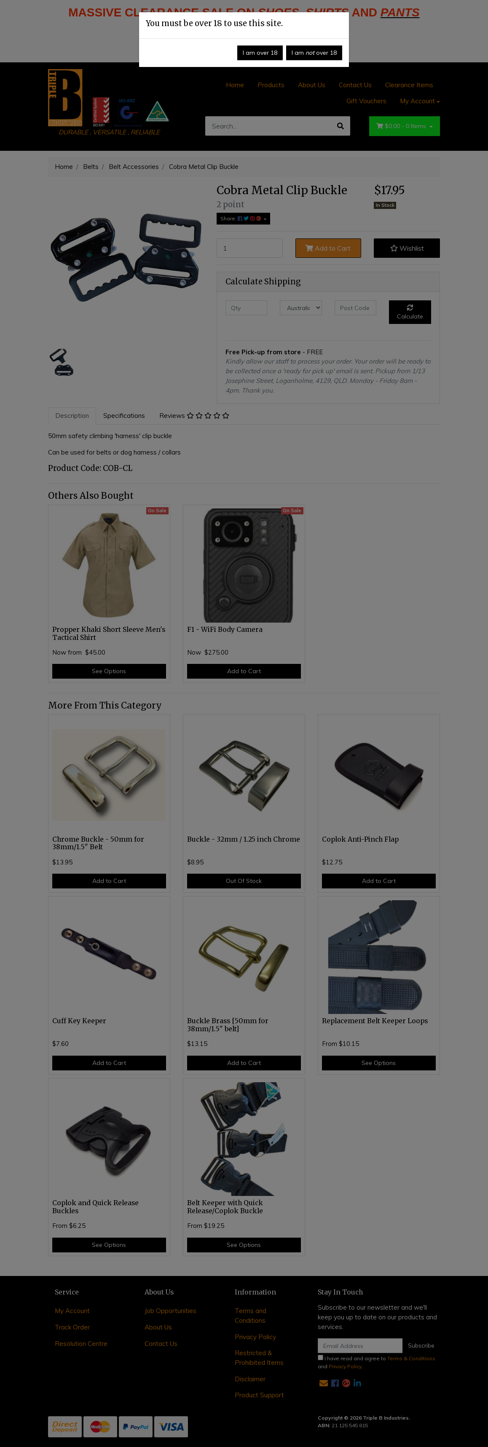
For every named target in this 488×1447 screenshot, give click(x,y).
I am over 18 (260, 52)
